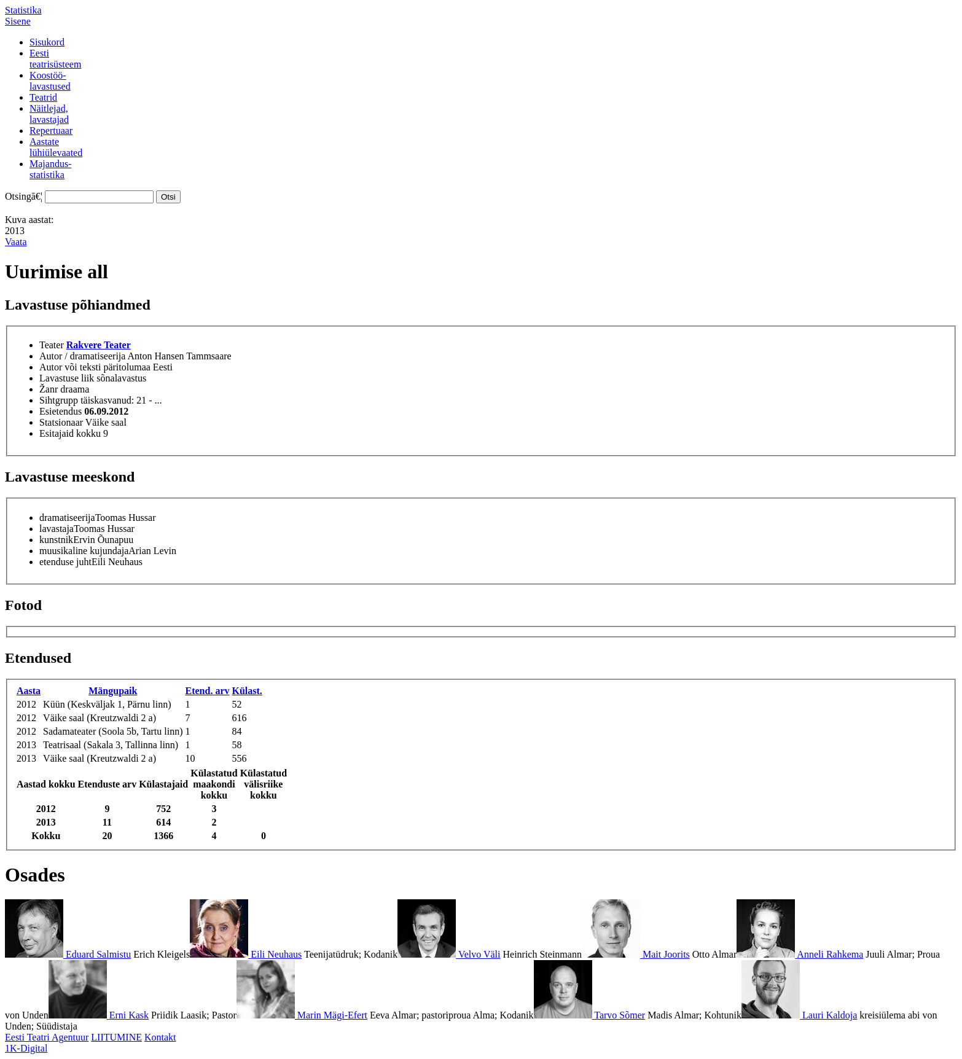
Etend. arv (208, 691)
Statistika (23, 10)
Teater (51, 345)
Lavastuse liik (66, 378)
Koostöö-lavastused (50, 81)
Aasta (29, 691)
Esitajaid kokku (70, 433)
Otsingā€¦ (23, 196)
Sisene (18, 21)
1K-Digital (26, 1048)
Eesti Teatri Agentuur (46, 1037)
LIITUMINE (116, 1037)
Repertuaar (50, 130)
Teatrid (43, 97)
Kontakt (160, 1037)
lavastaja (56, 528)
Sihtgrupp (58, 400)
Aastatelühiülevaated (55, 147)
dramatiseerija (67, 517)
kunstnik (56, 539)
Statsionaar (61, 422)
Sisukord (47, 42)
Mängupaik (112, 691)
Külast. (247, 691)
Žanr (48, 389)
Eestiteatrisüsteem (55, 58)
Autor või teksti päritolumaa (95, 367)
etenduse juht (65, 562)
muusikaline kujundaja (83, 550)
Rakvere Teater (98, 345)
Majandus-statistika (50, 169)
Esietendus (60, 411)
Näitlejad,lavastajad (49, 114)
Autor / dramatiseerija (82, 356)
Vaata (16, 241)
